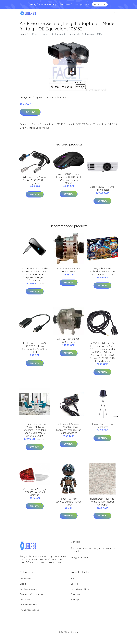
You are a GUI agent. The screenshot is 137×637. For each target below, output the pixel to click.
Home (23, 34)
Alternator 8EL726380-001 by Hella (68, 270)
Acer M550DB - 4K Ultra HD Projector (102, 188)
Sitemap (75, 599)
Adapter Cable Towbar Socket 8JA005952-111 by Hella (34, 180)
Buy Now (30, 112)
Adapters (61, 97)
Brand (23, 583)
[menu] (114, 13)
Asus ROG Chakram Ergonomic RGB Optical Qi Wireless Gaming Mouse (68, 178)
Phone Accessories (29, 610)
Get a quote (99, 4)
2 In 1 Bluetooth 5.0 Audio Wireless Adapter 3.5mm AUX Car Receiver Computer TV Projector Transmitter (35, 274)
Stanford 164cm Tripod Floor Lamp (102, 425)
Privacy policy (77, 594)
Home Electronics (28, 604)
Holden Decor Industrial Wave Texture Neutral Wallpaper (102, 501)
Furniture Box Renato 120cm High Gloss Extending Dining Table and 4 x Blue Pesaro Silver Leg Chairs (34, 430)
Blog (73, 578)
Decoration (25, 599)
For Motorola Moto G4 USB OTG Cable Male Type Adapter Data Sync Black (34, 348)
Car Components (28, 589)
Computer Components (44, 97)
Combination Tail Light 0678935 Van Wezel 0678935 (34, 492)
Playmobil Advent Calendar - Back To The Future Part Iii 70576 (102, 271)
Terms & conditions (80, 589)
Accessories (26, 578)
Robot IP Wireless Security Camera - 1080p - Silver (68, 501)
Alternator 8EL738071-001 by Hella (68, 341)
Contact (74, 583)
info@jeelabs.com (79, 557)
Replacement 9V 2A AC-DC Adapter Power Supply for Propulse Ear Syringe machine (68, 428)
